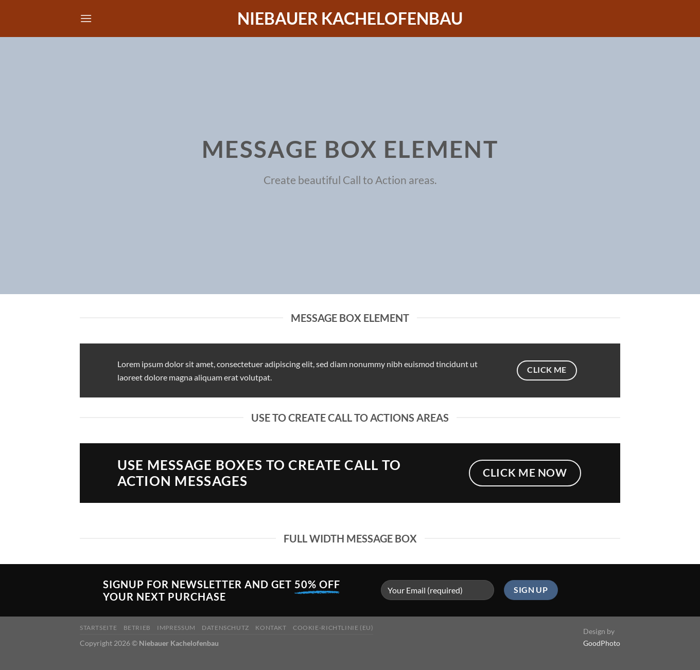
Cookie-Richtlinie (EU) (333, 627)
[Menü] (86, 18)
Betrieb (137, 627)
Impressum (176, 627)
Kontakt (270, 627)
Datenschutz (225, 627)
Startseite (98, 627)
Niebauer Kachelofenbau (350, 18)
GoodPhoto (601, 643)
